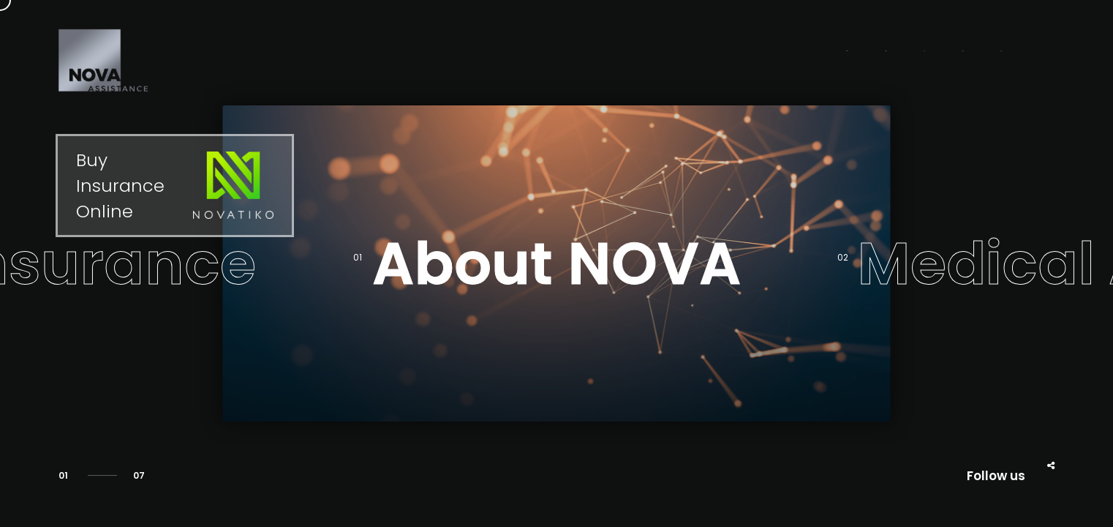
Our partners (755, 53)
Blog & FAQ (869, 53)
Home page (639, 53)
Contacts (971, 53)
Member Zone (521, 53)
